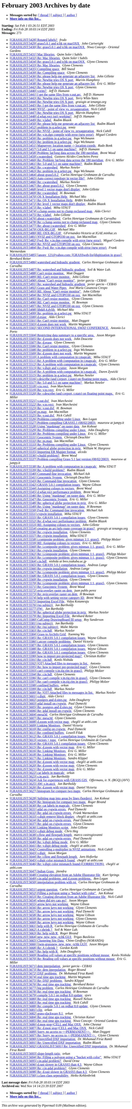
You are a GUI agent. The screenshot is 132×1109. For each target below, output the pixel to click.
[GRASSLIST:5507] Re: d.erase (31, 342)
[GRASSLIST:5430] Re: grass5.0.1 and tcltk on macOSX (47, 47)
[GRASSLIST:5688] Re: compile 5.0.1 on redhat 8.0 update (49, 1006)
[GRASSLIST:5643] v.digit (28, 853)
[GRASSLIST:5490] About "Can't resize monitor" (43, 280)
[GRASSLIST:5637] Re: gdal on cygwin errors (41, 824)
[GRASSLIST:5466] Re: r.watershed (34, 182)
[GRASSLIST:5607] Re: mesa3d (31, 718)
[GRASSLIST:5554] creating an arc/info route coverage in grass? (53, 528)
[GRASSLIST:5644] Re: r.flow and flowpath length (44, 856)
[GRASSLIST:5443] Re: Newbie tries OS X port (42, 98)
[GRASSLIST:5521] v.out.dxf (29, 401)
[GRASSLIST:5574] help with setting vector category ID (47, 597)
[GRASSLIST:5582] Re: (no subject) (34, 627)
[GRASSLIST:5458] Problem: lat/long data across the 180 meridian (54, 153)
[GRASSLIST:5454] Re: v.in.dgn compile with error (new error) (52, 134)
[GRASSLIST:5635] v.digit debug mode (36, 831)
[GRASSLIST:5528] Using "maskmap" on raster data (45, 426)
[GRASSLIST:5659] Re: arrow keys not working (42, 918)
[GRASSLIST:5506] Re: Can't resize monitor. (40, 346)
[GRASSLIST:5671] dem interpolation (35, 966)
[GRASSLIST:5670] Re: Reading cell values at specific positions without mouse (62, 958)
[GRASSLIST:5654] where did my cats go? (38, 900)
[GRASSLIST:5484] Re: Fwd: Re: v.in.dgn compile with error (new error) (58, 247)
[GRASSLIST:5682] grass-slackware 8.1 (37, 1013)
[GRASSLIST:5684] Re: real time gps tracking (41, 1017)
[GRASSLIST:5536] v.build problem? (35, 455)
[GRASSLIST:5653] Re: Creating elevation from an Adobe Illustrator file (58, 897)
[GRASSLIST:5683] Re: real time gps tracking (41, 1002)
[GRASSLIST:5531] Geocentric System (36, 437)
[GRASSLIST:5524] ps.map (28, 411)
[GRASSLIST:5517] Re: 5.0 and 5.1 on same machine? (46, 382)
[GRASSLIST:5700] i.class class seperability (39, 1075)
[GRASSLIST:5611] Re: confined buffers (37, 732)
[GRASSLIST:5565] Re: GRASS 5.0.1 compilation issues (48, 565)
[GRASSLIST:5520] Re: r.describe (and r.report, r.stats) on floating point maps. (62, 393)
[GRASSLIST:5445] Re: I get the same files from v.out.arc (48, 105)
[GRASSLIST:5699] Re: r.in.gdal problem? (38, 1068)
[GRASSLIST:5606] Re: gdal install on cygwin (41, 711)
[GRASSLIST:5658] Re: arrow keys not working (42, 915)
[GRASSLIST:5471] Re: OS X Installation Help (41, 200)
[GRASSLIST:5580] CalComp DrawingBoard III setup (46, 619)
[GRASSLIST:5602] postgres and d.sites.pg (39, 700)
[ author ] (71, 15)
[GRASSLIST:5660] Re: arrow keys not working (42, 922)
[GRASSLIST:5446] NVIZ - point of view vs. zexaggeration (49, 109)
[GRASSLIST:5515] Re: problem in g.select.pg (41, 375)
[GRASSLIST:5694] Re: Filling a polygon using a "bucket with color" (56, 1057)
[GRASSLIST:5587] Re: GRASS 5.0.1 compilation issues (48, 645)
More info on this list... (25, 18)
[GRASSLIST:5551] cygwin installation (36, 514)
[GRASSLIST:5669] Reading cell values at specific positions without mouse (60, 955)
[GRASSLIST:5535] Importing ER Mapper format (43, 452)
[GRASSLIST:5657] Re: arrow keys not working (42, 911)
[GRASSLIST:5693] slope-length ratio (35, 1053)
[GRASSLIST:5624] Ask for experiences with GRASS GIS (49, 780)
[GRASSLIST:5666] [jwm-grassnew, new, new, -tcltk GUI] (49, 944)
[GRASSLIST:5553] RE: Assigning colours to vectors (45, 525)
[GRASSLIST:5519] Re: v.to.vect (32, 390)
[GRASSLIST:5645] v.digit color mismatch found (42, 860)
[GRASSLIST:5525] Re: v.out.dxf (32, 415)
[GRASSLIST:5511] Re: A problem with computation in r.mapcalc (53, 360)
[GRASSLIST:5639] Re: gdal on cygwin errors (41, 838)
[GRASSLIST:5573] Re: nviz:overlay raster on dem (44, 594)
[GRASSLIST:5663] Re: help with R (34, 933)
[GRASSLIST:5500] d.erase (28, 317)
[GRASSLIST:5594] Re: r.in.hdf (31, 674)
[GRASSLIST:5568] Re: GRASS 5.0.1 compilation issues (48, 576)
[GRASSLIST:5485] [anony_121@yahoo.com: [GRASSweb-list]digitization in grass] (66, 255)
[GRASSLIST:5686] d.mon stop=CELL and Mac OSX (46, 1024)
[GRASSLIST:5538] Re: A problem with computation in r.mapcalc (53, 466)
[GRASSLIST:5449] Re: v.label (31, 120)
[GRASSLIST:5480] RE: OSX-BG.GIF (36, 233)
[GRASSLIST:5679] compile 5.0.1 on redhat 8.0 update (46, 995)
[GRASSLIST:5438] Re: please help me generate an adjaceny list (53, 83)
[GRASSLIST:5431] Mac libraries (32, 54)
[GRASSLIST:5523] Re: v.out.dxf (32, 408)
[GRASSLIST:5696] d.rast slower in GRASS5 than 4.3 (46, 1064)
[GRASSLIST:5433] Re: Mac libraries (35, 65)
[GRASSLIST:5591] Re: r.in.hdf (31, 659)
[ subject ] (57, 15)
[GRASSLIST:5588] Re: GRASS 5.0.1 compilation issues (48, 649)
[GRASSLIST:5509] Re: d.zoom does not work (41, 353)
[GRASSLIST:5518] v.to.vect (29, 386)
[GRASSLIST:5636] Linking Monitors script (39, 827)
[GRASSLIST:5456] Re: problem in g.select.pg (41, 138)
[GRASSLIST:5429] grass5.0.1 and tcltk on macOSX (45, 43)
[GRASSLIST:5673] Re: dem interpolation (38, 969)
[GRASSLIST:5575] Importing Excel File (37, 601)
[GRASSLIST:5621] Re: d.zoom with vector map (42, 769)
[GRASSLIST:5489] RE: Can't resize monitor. (40, 277)
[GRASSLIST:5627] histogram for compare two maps (45, 791)
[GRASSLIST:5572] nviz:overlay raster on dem (41, 590)
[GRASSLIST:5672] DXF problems (33, 973)
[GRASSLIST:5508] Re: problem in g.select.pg (41, 350)
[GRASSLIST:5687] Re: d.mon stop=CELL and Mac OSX (48, 1028)
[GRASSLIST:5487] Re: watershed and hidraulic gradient (48, 269)
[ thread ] (44, 15)
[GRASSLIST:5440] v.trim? (28, 91)
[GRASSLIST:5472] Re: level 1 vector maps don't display (48, 204)
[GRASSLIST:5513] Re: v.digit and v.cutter (39, 368)
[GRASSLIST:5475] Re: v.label (31, 215)
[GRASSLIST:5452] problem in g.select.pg (38, 127)
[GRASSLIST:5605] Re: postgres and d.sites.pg (41, 707)
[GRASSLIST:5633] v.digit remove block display (42, 816)
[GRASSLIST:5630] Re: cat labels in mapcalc (40, 805)
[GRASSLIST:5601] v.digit (28, 696)
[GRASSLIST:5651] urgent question (34, 889)
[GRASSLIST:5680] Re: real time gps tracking (41, 999)
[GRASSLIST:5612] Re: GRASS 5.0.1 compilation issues (48, 736)
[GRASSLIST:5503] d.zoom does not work (38, 324)
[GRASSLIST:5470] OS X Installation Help (39, 196)
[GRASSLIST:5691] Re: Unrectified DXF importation (45, 1042)
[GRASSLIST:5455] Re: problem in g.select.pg (41, 142)
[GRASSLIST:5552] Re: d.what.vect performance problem (48, 521)
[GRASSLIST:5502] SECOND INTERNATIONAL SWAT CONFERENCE (59, 328)
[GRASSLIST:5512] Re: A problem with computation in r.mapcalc (53, 364)
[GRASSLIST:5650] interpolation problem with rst (43, 882)
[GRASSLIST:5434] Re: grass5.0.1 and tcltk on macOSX (47, 61)
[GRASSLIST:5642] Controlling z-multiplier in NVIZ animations (53, 849)
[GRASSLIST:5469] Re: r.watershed (34, 193)
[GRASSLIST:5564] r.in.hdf (28, 561)
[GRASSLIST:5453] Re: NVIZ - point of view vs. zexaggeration (52, 131)
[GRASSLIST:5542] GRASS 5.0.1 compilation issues (45, 484)
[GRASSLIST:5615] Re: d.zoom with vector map (42, 747)
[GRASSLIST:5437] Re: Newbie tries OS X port (42, 80)
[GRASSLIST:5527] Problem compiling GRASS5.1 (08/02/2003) (53, 422)
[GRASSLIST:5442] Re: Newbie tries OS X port (42, 87)
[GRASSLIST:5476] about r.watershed (35, 218)
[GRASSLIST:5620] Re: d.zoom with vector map (42, 765)
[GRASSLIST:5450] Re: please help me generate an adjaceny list (53, 123)
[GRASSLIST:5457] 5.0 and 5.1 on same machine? (43, 149)
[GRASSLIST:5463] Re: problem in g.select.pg (41, 171)
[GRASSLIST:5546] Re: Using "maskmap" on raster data (47, 495)
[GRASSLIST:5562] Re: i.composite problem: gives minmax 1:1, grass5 (57, 554)
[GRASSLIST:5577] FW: (27, 608)
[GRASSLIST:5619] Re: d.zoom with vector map (42, 762)
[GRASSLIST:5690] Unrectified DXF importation (43, 1039)
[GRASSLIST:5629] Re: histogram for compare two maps (48, 802)
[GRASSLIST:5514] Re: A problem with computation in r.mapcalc (53, 371)
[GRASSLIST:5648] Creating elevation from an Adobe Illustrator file (55, 875)
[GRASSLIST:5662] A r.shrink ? (31, 929)
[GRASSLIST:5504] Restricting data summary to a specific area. (52, 335)
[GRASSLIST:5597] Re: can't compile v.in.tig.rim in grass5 (49, 681)
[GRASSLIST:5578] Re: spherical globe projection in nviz (48, 612)
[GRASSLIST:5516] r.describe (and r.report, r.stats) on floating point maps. (59, 379)
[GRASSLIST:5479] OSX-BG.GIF (33, 229)
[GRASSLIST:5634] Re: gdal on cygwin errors (41, 820)
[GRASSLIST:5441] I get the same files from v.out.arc (46, 94)
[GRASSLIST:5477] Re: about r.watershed (38, 226)
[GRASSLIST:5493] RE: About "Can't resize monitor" (46, 291)
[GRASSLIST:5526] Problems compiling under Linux (45, 419)
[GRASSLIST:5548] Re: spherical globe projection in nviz (48, 503)
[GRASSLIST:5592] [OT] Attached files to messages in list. (49, 663)
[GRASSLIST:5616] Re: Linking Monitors (38, 751)
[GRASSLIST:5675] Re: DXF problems (36, 980)
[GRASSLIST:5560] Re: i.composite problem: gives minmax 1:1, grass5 (57, 546)
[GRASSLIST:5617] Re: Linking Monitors (38, 758)
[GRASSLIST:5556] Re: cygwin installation (39, 532)
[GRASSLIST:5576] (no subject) (32, 605)
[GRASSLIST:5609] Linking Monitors (35, 725)
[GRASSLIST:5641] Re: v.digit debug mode (39, 845)
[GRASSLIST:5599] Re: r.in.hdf (31, 689)
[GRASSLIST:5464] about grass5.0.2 (34, 174)
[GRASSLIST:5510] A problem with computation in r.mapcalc (51, 357)
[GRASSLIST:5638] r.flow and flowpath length (41, 835)
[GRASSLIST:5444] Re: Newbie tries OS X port (42, 102)
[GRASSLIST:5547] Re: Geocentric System (39, 499)
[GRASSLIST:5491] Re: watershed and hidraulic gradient (48, 284)
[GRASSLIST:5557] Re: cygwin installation (39, 535)
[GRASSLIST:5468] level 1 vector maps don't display (45, 189)
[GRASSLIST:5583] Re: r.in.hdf (31, 630)
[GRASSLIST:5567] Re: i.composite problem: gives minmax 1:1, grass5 (57, 572)
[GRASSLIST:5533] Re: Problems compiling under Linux (48, 444)
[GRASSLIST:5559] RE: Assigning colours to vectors (45, 543)
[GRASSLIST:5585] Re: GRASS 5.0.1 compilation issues (48, 638)
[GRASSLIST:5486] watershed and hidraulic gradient (45, 262)
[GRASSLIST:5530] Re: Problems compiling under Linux (48, 433)
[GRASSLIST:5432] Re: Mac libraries (35, 58)
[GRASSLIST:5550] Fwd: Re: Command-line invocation (47, 510)
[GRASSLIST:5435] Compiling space (35, 69)
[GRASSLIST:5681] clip (26, 1010)
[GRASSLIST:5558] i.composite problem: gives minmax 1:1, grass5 (55, 539)
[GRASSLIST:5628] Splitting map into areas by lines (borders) (51, 798)
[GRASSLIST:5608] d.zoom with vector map (40, 721)
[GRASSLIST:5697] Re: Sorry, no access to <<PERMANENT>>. (53, 1035)
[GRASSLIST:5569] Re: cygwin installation (39, 579)
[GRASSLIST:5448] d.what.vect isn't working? (41, 116)
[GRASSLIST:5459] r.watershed (31, 156)
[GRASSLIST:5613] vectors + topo (33, 740)
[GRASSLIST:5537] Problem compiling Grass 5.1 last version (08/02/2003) (59, 459)
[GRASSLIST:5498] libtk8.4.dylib (33, 309)
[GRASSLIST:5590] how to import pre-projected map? (46, 656)
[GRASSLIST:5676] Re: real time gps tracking (41, 984)
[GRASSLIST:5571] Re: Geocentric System (39, 587)
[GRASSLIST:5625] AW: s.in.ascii (33, 783)
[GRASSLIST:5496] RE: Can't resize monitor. (40, 302)
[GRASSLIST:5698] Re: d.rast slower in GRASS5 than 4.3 (48, 1072)
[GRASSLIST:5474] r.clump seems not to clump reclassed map (51, 211)
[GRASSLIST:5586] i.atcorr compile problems (41, 641)
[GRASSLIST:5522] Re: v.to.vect (32, 404)
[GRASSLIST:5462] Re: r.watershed (34, 167)
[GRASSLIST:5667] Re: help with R (34, 951)
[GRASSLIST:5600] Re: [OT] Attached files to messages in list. (52, 692)
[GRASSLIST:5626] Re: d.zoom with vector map (42, 787)
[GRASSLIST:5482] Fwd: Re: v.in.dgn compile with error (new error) (56, 240)
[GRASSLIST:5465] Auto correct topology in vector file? (47, 178)
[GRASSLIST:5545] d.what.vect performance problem (46, 492)
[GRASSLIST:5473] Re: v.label (31, 207)
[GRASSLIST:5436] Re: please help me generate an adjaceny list (53, 76)
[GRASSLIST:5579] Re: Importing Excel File (40, 616)
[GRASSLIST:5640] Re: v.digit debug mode (39, 842)
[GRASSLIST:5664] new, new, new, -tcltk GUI (41, 937)
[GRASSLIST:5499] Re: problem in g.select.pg (41, 313)
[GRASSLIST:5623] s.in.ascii (29, 776)
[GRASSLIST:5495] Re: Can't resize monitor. (40, 298)
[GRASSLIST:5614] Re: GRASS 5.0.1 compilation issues (48, 743)
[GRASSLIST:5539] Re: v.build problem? (37, 470)
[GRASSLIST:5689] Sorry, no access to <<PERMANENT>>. (50, 1031)
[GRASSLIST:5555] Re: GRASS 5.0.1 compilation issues (48, 517)
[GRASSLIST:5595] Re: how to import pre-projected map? (49, 667)
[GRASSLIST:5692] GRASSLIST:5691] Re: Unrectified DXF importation (59, 1046)
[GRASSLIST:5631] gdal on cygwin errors (38, 809)
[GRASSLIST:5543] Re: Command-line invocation (43, 481)
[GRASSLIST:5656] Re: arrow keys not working (42, 907)
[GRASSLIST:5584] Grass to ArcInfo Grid (38, 634)
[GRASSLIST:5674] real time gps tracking (38, 977)
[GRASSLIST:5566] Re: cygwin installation (39, 568)
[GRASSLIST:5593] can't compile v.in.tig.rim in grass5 (46, 670)
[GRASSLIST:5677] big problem (32, 988)
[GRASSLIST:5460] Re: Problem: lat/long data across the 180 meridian (57, 160)
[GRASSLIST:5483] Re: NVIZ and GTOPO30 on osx (45, 244)
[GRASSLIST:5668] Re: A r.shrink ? (34, 948)
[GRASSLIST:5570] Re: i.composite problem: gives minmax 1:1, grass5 (57, 583)
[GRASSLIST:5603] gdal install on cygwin (38, 703)
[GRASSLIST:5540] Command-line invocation (41, 473)
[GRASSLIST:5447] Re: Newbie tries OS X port (42, 112)
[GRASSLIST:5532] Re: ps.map (31, 441)
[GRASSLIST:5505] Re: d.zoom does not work (41, 339)
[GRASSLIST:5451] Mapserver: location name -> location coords (53, 145)
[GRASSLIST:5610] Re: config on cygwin (38, 729)
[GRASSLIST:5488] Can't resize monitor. (37, 273)
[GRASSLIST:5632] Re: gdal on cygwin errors (41, 813)
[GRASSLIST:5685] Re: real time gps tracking (41, 1020)
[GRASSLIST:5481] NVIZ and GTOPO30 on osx (42, 236)
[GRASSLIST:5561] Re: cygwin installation (39, 550)
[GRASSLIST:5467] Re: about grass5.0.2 (37, 185)
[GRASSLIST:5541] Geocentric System (36, 477)
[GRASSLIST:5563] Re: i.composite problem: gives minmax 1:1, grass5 (57, 557)
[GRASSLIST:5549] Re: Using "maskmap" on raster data (47, 506)
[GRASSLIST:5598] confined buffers (34, 685)
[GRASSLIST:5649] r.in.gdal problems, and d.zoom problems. (51, 878)
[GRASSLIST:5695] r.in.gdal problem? (36, 1061)
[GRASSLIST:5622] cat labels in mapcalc (37, 773)
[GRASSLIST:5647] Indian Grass (32, 871)
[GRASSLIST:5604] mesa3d (29, 714)
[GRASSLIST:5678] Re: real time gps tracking (41, 991)
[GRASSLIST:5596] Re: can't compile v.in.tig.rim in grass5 (49, 678)
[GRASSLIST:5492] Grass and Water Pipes (38, 288)
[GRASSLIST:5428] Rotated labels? (34, 40)
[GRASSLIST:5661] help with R (31, 926)
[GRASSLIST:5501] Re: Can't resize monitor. (40, 320)
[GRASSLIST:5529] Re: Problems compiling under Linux (48, 430)
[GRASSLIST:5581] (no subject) (32, 623)
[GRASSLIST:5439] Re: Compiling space (37, 72)
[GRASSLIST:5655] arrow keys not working (39, 904)
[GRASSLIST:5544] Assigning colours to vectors (42, 488)
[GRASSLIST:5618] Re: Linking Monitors (38, 754)
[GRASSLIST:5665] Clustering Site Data (37, 940)
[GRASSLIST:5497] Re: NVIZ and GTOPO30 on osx (45, 306)
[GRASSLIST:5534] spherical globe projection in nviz (46, 448)
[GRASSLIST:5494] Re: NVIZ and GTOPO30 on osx (45, 295)
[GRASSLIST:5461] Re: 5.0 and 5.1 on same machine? (46, 164)
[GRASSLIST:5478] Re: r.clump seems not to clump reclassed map (54, 222)
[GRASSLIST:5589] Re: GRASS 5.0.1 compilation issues (48, 652)
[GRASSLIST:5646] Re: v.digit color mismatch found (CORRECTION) (57, 864)
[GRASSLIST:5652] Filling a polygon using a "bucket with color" (53, 893)
